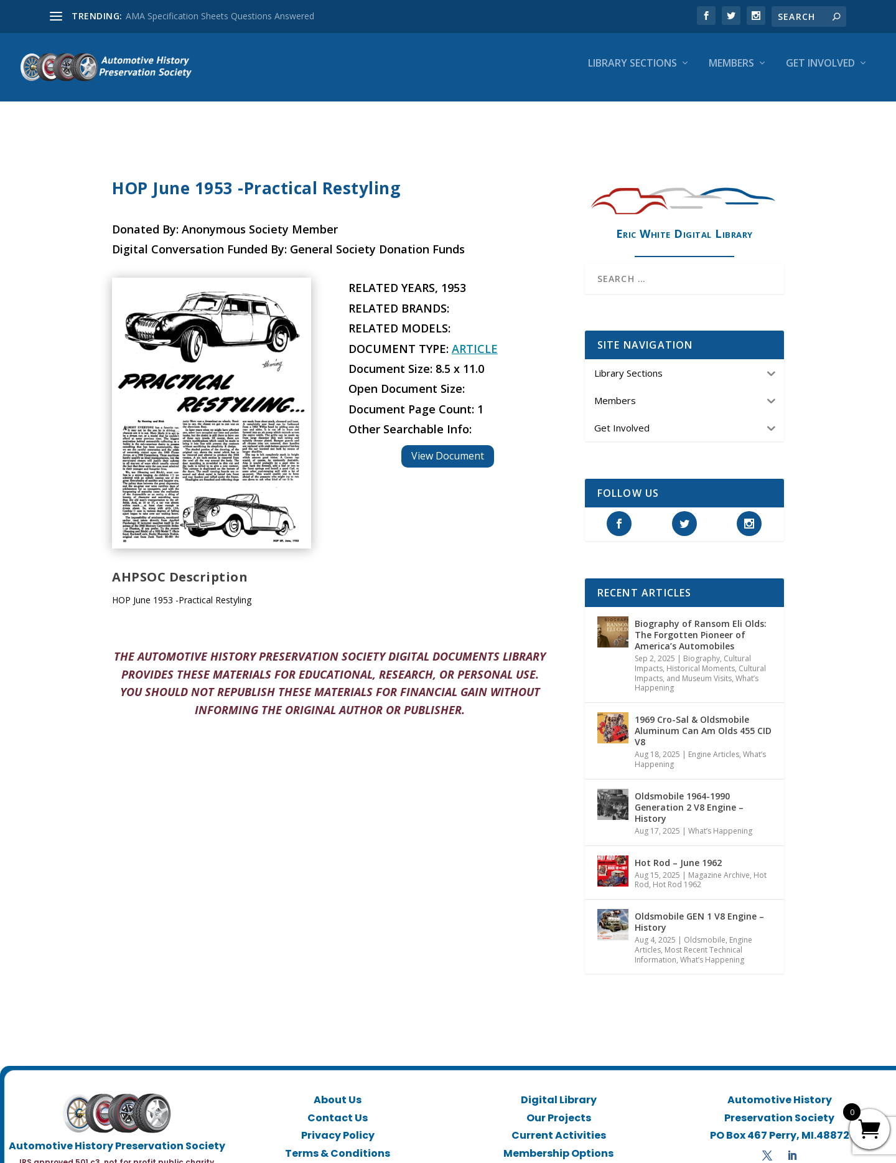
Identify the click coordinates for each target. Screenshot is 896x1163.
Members (731, 72)
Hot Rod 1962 (677, 873)
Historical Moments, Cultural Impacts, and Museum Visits (700, 662)
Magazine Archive (719, 864)
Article (475, 337)
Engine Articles (713, 743)
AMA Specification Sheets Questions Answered (220, 16)
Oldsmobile (705, 928)
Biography (701, 647)
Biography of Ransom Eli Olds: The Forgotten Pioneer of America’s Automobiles (701, 623)
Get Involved (820, 72)
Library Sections (632, 72)
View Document (447, 444)
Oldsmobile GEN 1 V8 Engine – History (699, 910)
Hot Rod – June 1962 (678, 851)
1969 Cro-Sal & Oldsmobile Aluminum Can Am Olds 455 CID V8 (703, 719)
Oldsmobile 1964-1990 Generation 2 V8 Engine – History (689, 796)
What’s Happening (720, 819)
